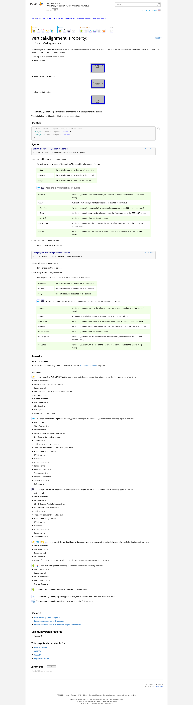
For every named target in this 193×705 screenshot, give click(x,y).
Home (141, 10)
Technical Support (95, 695)
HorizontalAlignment (88, 366)
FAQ (79, 695)
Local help (159, 687)
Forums (73, 695)
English (154, 10)
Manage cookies (130, 695)
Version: (49, 10)
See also (158, 38)
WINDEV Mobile (40, 648)
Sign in (147, 10)
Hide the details (149, 149)
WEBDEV (37, 655)
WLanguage (40, 18)
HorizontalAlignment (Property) (47, 618)
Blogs (85, 695)
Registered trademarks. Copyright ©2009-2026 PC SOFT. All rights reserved (96, 699)
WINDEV (37, 652)
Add (50, 667)
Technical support (109, 695)
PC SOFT (60, 695)
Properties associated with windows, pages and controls (85, 18)
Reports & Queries (42, 659)
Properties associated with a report (49, 621)
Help (33, 18)
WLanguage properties (54, 18)
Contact (120, 695)
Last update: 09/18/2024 (154, 685)
